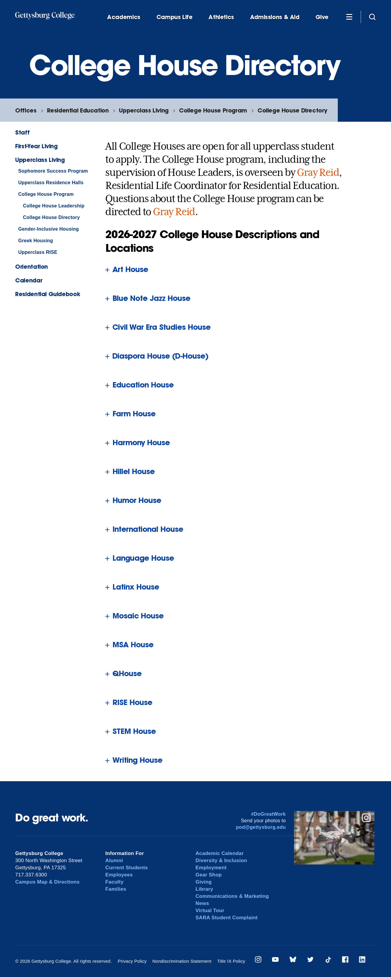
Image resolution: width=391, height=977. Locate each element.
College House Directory (292, 110)
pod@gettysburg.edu (261, 827)
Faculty (114, 882)
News (202, 903)
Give (322, 17)
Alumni (114, 860)
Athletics (221, 17)
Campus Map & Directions (47, 882)
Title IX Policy (231, 961)
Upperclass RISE (37, 252)
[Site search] (372, 16)
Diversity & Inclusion (221, 860)
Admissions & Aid (274, 17)
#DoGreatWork (268, 814)
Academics (123, 17)
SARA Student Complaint (227, 917)
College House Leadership (53, 205)
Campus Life (174, 17)
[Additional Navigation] (349, 16)
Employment (211, 867)
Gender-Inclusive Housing (48, 229)
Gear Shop (209, 875)
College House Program (213, 110)
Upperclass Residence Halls (51, 182)
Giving (204, 882)
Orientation (31, 266)
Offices (25, 110)
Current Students (126, 867)
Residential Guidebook (47, 294)
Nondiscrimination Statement (181, 961)
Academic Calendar (220, 853)
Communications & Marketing (232, 896)
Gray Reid (318, 172)
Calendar (28, 280)
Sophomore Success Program (53, 170)
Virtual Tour (210, 910)
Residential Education (78, 110)
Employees (119, 875)
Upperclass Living (143, 110)
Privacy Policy (132, 961)
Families (115, 889)
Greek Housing (35, 240)
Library (204, 889)
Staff (22, 132)
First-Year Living (36, 146)
